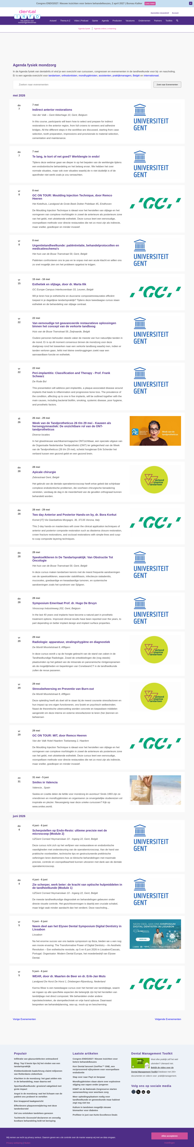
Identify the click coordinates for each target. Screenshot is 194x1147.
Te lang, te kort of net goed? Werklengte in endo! (66, 156)
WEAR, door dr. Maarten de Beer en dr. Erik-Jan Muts (69, 976)
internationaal (151, 75)
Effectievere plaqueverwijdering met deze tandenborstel (35, 1107)
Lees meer (150, 3)
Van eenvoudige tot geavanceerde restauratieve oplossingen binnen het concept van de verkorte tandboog (74, 324)
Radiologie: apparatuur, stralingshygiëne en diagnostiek (71, 642)
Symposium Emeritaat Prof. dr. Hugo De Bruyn (64, 603)
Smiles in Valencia (44, 782)
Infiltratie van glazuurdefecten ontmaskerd (36, 1059)
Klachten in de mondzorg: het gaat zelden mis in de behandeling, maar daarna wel (38, 1080)
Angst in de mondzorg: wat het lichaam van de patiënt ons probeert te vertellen (38, 1095)
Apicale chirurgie (44, 472)
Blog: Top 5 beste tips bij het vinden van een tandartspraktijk (37, 1065)
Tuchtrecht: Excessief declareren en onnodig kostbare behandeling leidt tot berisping (37, 1119)
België (136, 75)
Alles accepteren (169, 1136)
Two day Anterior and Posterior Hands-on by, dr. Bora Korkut (74, 514)
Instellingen (169, 1143)
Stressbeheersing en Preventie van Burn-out (63, 688)
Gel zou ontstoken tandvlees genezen (33, 1113)
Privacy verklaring (14, 1143)
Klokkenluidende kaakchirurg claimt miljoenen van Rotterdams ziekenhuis (38, 1072)
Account (175, 13)
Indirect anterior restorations (52, 109)
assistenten (105, 75)
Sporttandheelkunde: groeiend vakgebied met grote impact (38, 1087)
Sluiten (27, 1143)
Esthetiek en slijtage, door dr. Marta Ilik (59, 284)
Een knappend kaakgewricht (29, 1101)
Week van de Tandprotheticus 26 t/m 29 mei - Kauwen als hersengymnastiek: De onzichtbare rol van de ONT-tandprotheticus (71, 426)
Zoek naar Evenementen (167, 84)
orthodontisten (69, 75)
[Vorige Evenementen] (24, 1019)
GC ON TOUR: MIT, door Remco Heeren (59, 735)
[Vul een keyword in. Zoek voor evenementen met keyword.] (82, 84)
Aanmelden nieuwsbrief (160, 13)
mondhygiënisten (88, 75)
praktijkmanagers (122, 75)
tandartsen (54, 75)
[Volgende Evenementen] (168, 1019)
